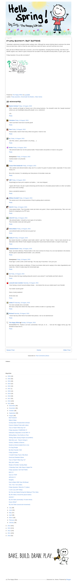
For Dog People (13, 447)
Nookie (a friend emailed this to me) (19, 445)
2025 (9, 378)
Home (39, 350)
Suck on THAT (13, 475)
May (10, 512)
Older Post (66, 350)
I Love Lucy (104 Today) (16, 489)
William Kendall (14, 198)
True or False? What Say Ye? (17, 427)
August (11, 415)
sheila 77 (11, 302)
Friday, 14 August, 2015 (25, 106)
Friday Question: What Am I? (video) (19, 487)
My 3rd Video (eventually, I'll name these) (20, 499)
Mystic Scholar (13, 106)
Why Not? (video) (14, 462)
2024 (9, 381)
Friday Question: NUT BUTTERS (18, 470)
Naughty (11, 479)
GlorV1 (11, 207)
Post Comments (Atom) (42, 355)
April (10, 515)
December (12, 405)
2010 (9, 535)
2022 (9, 386)
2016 (9, 401)
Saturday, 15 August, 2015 (30, 283)
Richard (11, 313)
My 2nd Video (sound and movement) (19, 504)
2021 (9, 388)
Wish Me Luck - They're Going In (18, 440)
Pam (10, 129)
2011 (9, 533)
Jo (10, 274)
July (10, 507)
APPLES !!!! (12, 477)
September (12, 413)
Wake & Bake (13, 420)
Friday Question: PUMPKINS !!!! (18, 430)
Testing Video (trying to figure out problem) (21, 437)
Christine (12, 120)
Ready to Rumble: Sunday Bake (18, 465)
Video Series (38, 97)
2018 (9, 396)
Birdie (11, 147)
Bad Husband (13, 417)
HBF (10, 180)
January (11, 522)
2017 (9, 398)
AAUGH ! (11, 497)
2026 (9, 376)
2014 (9, 525)
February (12, 520)
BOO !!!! (11, 472)
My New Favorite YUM (15, 450)
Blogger (68, 579)
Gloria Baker (13, 228)
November (12, 408)
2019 (9, 393)
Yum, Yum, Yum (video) (15, 484)
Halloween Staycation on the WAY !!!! (19, 432)
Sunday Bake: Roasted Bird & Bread (19, 422)
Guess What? (13, 502)
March (11, 517)
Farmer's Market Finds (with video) (19, 425)
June (10, 510)
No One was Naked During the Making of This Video (23, 492)
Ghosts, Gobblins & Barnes (16, 442)
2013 (9, 528)
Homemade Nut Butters (27, 97)
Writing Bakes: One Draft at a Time (19, 435)
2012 (9, 530)
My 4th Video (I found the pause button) (20, 494)
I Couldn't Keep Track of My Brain (18, 455)
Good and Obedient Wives (16, 457)
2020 (9, 391)
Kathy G (11, 237)
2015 (9, 403)
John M (11, 218)
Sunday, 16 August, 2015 (28, 322)
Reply (10, 115)
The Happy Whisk (14, 322)
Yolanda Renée (13, 248)
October (11, 410)
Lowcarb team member (16, 283)
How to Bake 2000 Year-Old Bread (18, 482)
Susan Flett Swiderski (15, 165)
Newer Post (10, 350)
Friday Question (15, 97)
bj (10, 138)
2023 (9, 383)
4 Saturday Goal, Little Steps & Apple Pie (20, 467)
